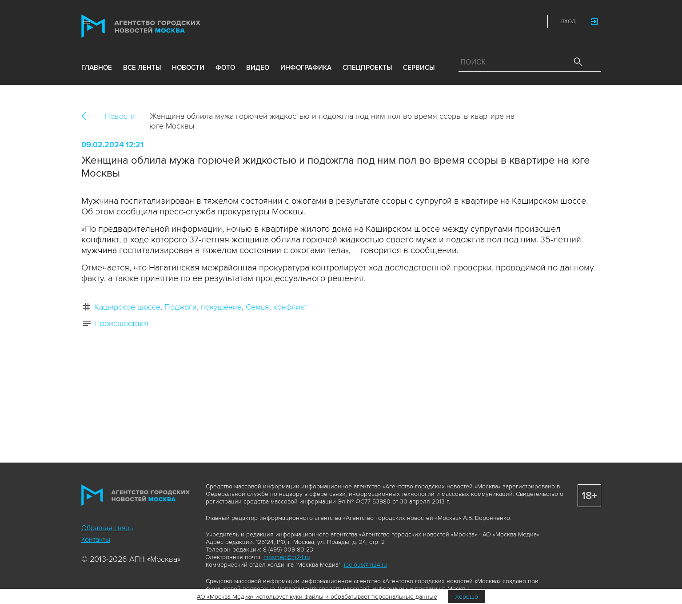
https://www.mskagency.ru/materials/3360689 (590, 117)
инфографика (305, 68)
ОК (552, 117)
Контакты (95, 539)
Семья (257, 307)
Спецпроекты (367, 68)
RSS (533, 21)
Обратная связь (107, 527)
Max (455, 21)
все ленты (142, 68)
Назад (89, 116)
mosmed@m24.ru (286, 557)
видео (257, 68)
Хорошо (466, 596)
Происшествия (121, 323)
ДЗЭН (474, 21)
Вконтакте (532, 117)
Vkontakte (494, 21)
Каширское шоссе (127, 307)
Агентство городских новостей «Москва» (157, 26)
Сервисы (419, 68)
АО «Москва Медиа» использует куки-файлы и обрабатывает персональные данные (317, 596)
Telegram (513, 21)
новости (188, 68)
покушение (221, 307)
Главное (96, 68)
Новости (119, 116)
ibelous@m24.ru (365, 564)
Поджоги (180, 307)
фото (225, 68)
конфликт (290, 307)
